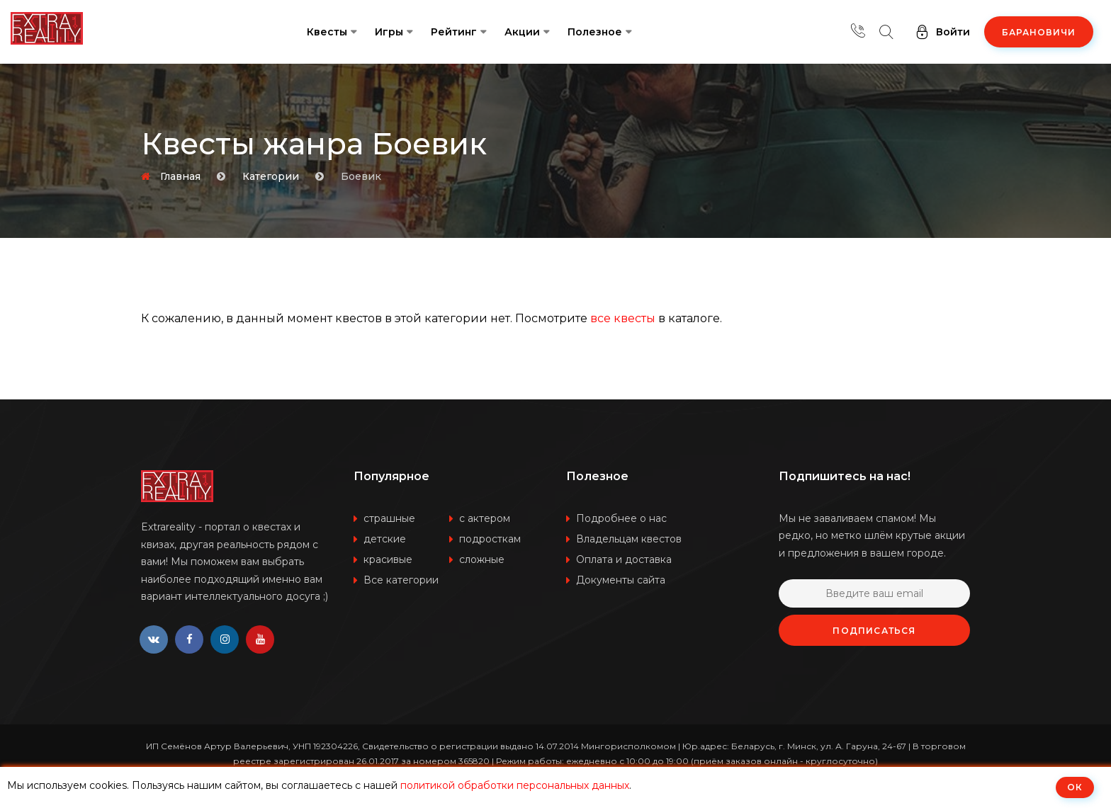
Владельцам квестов (629, 539)
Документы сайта (620, 580)
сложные (481, 559)
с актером (484, 518)
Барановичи (1039, 32)
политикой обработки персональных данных (514, 785)
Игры (389, 31)
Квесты (327, 31)
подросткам (490, 539)
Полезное (595, 31)
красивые (387, 559)
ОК (1075, 787)
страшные (389, 518)
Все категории (401, 580)
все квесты (622, 318)
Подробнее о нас (621, 518)
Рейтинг (454, 31)
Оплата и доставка (624, 559)
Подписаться (874, 630)
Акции (522, 31)
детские (384, 539)
